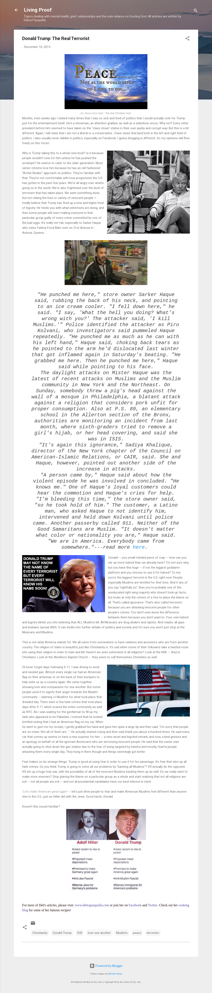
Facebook (135, 905)
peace (137, 933)
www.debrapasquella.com (92, 905)
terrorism (153, 933)
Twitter (152, 905)
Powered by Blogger (106, 966)
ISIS (79, 933)
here (139, 547)
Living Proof (38, 10)
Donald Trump (62, 933)
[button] (187, 39)
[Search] (195, 11)
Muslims (122, 933)
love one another (99, 933)
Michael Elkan (115, 973)
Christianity (39, 933)
